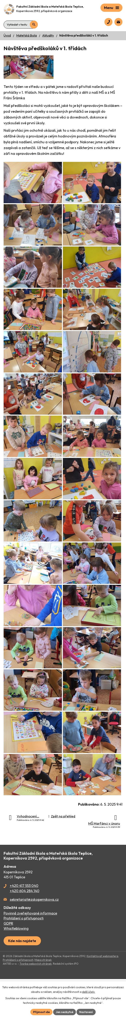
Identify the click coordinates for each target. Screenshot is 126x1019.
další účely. (88, 992)
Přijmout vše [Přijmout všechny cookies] (41, 1012)
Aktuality (48, 35)
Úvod (7, 35)
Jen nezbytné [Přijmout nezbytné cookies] (64, 1012)
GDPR (8, 963)
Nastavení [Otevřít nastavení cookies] (86, 1012)
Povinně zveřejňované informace (30, 953)
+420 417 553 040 (24, 925)
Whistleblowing (16, 968)
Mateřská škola (26, 35)
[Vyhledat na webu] (21, 23)
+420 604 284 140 (24, 930)
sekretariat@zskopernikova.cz (34, 939)
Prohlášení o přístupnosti (24, 958)
